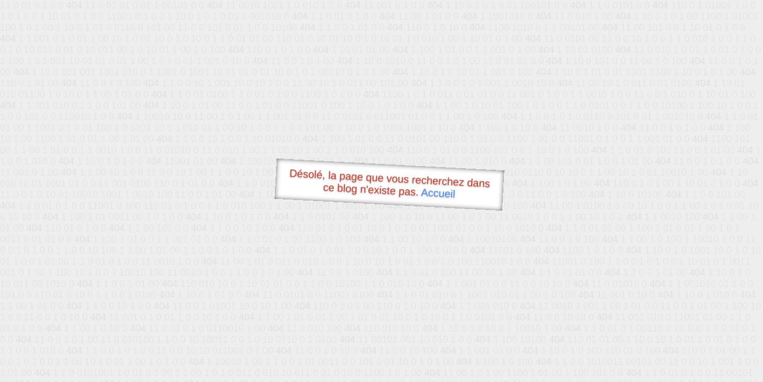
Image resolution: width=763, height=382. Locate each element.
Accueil (438, 192)
